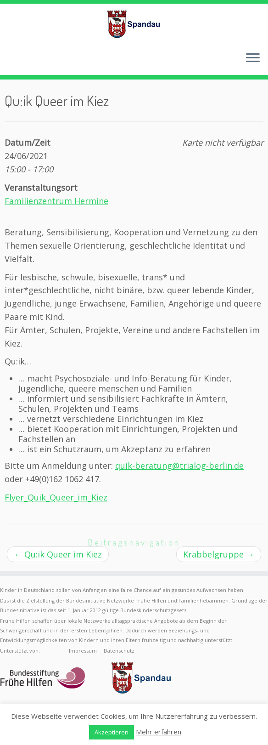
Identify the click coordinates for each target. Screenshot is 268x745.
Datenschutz (119, 650)
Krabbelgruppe (218, 554)
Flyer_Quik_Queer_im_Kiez (56, 497)
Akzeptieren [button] (111, 732)
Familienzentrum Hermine (56, 200)
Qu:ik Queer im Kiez (58, 554)
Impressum (83, 650)
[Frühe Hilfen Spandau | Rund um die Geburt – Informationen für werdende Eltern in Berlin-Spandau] (134, 24)
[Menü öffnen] (253, 58)
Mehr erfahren (158, 731)
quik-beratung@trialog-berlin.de (179, 465)
